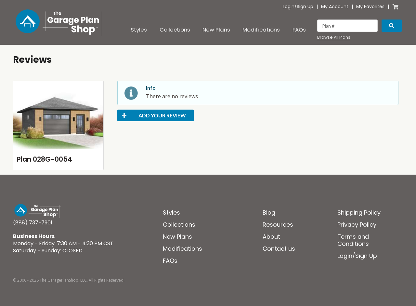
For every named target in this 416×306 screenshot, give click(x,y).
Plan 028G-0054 (44, 159)
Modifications (261, 29)
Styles (139, 29)
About (271, 237)
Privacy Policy (356, 224)
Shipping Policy (359, 212)
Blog (269, 212)
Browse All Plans (333, 37)
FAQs (299, 29)
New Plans (216, 29)
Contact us (279, 249)
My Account (334, 6)
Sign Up (305, 6)
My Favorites (370, 6)
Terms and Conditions (353, 240)
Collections (175, 29)
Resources (278, 224)
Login (288, 6)
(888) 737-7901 (32, 222)
